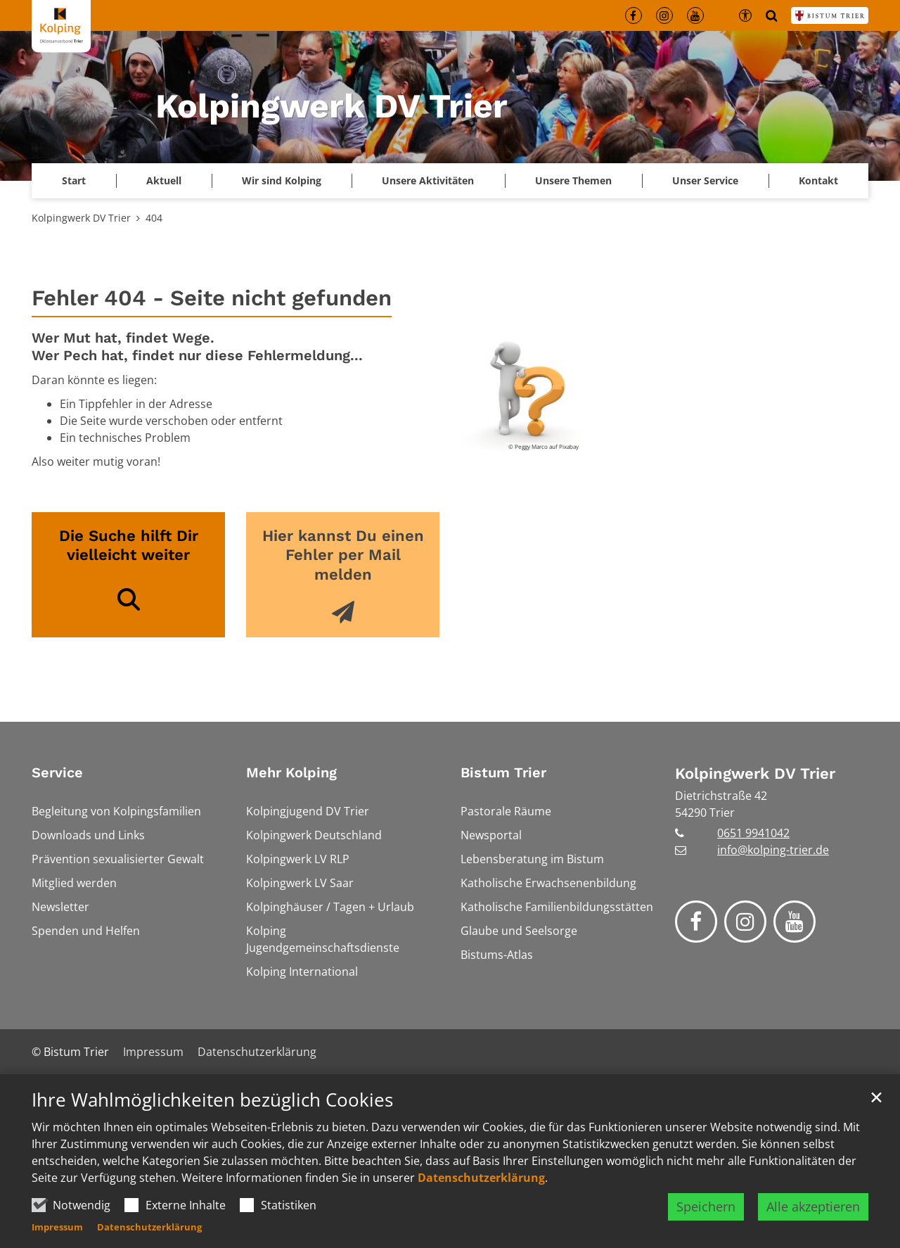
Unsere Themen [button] (573, 180)
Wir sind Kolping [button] (281, 180)
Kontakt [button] (818, 180)
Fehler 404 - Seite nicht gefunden (212, 298)
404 (154, 217)
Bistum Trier (503, 772)
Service (57, 772)
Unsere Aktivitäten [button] (428, 180)
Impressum (57, 1227)
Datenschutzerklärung (481, 1177)
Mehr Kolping (291, 772)
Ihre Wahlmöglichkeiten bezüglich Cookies (212, 1100)
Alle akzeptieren (813, 1206)
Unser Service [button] (705, 180)
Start (74, 180)
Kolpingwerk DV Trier (81, 217)
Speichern (705, 1206)
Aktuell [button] (163, 180)
